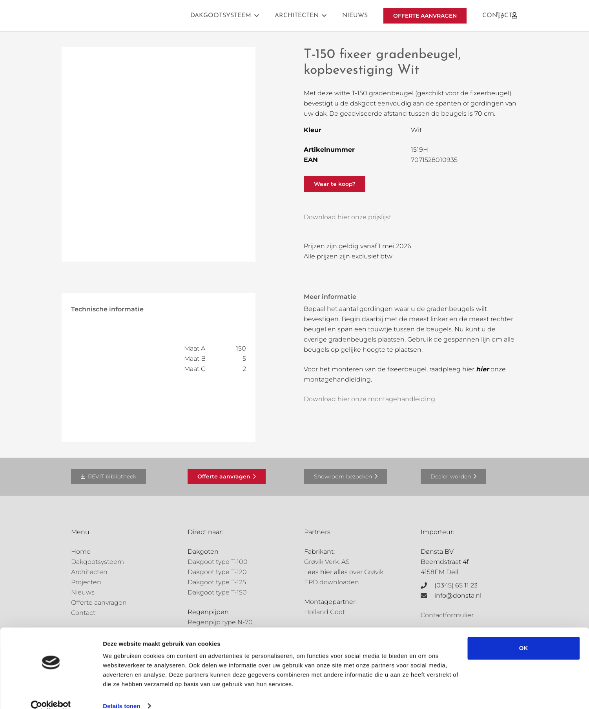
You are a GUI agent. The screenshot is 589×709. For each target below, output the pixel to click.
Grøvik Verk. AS (327, 561)
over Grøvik (366, 572)
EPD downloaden (331, 582)
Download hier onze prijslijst (347, 217)
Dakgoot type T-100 (218, 561)
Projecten (86, 582)
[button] (256, 15)
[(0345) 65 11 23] (428, 585)
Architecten (89, 572)
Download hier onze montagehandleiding (369, 399)
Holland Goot (324, 612)
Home (81, 551)
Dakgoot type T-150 (217, 592)
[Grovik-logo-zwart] (150, 15)
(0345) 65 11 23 (456, 585)
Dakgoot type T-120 (217, 572)
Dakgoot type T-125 (217, 582)
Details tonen (121, 693)
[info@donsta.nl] (428, 596)
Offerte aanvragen (99, 602)
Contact (83, 612)
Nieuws (83, 592)
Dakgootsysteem (97, 561)
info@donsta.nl (457, 595)
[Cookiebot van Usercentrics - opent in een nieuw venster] (50, 694)
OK (523, 636)
